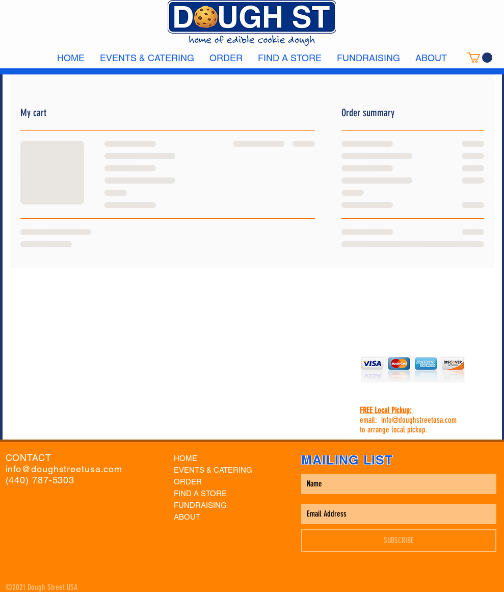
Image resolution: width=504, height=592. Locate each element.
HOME (185, 458)
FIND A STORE (200, 493)
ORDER (188, 481)
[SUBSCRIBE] (398, 540)
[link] (479, 58)
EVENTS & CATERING (213, 470)
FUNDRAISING (200, 505)
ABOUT (187, 516)
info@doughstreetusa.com (419, 420)
